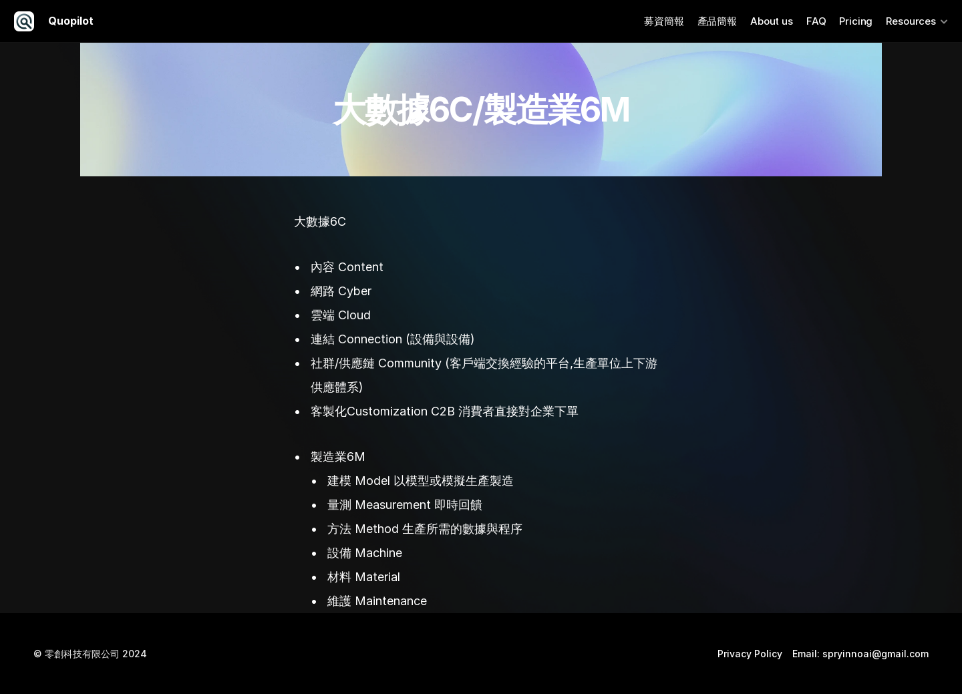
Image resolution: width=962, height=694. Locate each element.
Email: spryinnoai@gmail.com (860, 653)
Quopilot (71, 20)
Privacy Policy (749, 653)
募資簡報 (663, 21)
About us (771, 21)
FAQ (816, 21)
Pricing (855, 21)
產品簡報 (717, 21)
